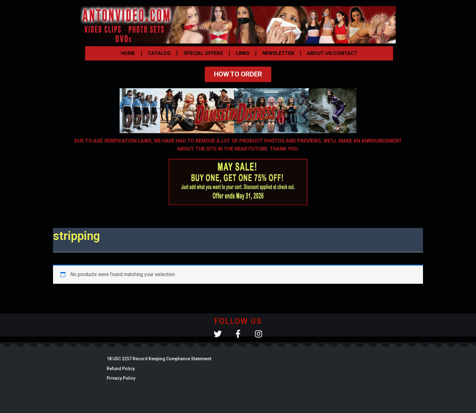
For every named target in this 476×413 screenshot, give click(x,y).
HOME (128, 53)
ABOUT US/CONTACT (332, 53)
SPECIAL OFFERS (203, 53)
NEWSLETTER (278, 53)
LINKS (242, 53)
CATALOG (159, 53)
